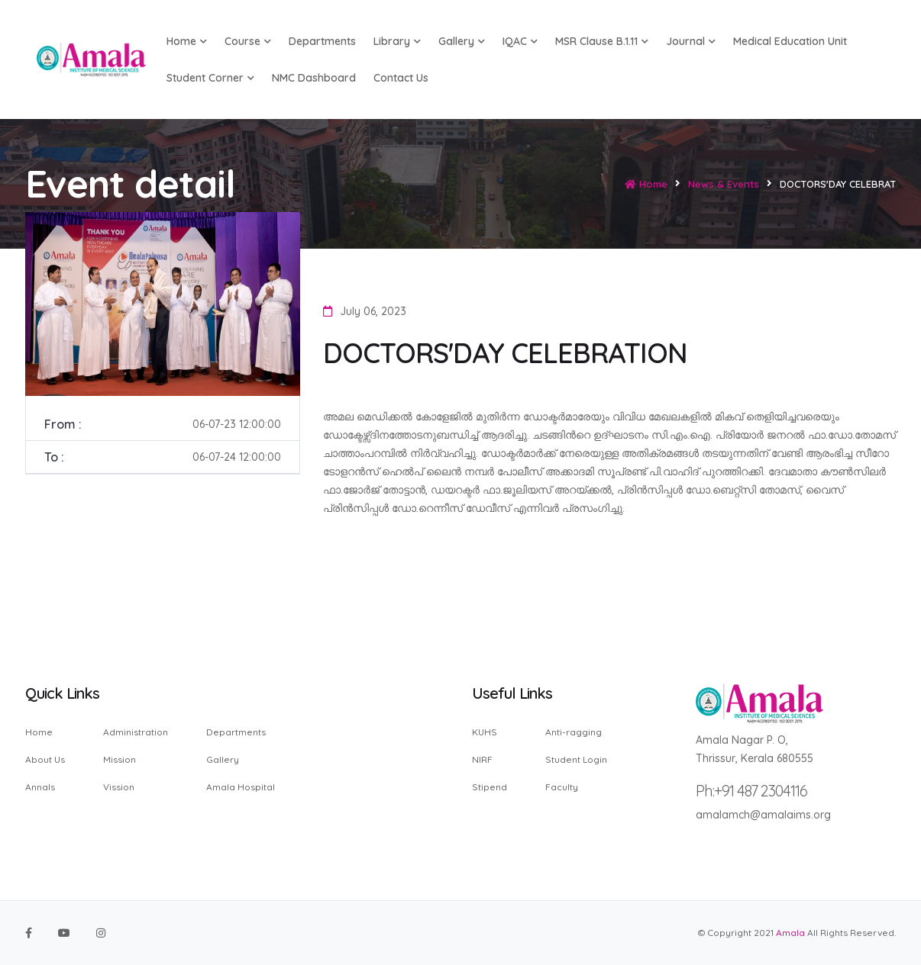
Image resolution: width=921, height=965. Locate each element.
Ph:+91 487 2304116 (751, 790)
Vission (118, 786)
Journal (691, 41)
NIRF (482, 759)
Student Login (576, 759)
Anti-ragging (573, 733)
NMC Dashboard (314, 78)
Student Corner (210, 78)
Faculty (561, 786)
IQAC (520, 41)
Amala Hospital (240, 786)
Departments (322, 41)
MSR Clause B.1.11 (601, 41)
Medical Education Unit (790, 41)
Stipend (489, 786)
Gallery (461, 41)
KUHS (484, 733)
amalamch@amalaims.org (763, 815)
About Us (45, 759)
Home (646, 184)
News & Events (723, 184)
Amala (790, 932)
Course (248, 41)
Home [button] (186, 41)
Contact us (400, 78)
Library (397, 41)
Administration (135, 733)
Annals (40, 786)
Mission (119, 759)
